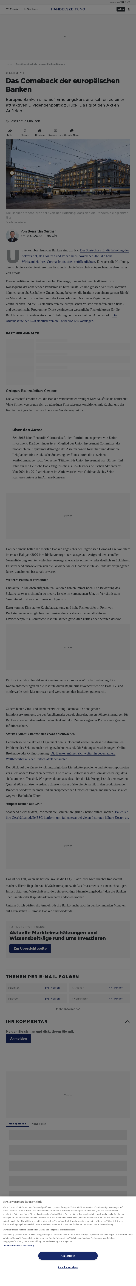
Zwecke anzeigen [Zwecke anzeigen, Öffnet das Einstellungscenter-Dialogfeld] (68, 1267)
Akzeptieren (68, 1255)
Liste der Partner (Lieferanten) (18, 1245)
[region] (68, 1241)
